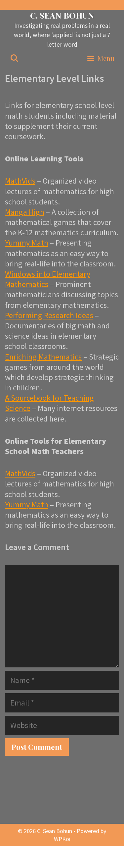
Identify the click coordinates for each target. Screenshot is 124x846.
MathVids (20, 181)
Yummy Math (26, 243)
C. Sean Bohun (62, 15)
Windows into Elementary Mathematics (47, 279)
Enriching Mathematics (43, 357)
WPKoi (62, 839)
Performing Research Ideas (49, 315)
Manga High (24, 212)
